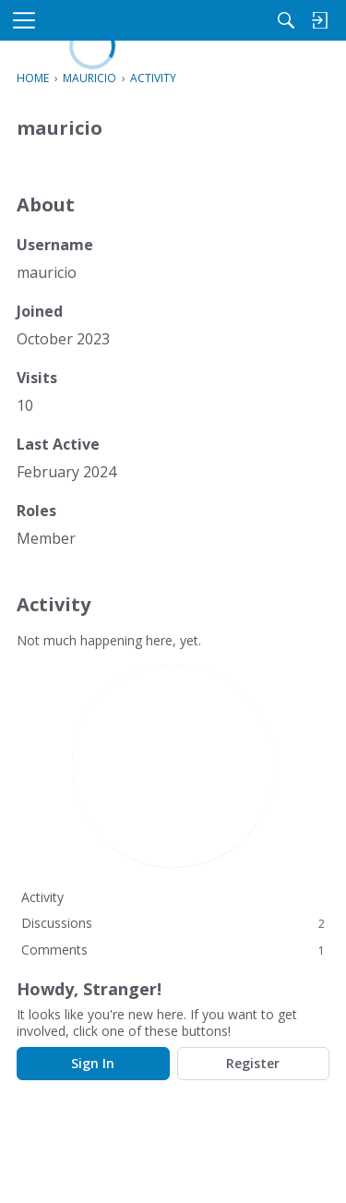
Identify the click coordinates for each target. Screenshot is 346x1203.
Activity (42, 897)
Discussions (173, 923)
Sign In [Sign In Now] (92, 1063)
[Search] (286, 20)
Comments (173, 949)
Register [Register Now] (253, 1063)
